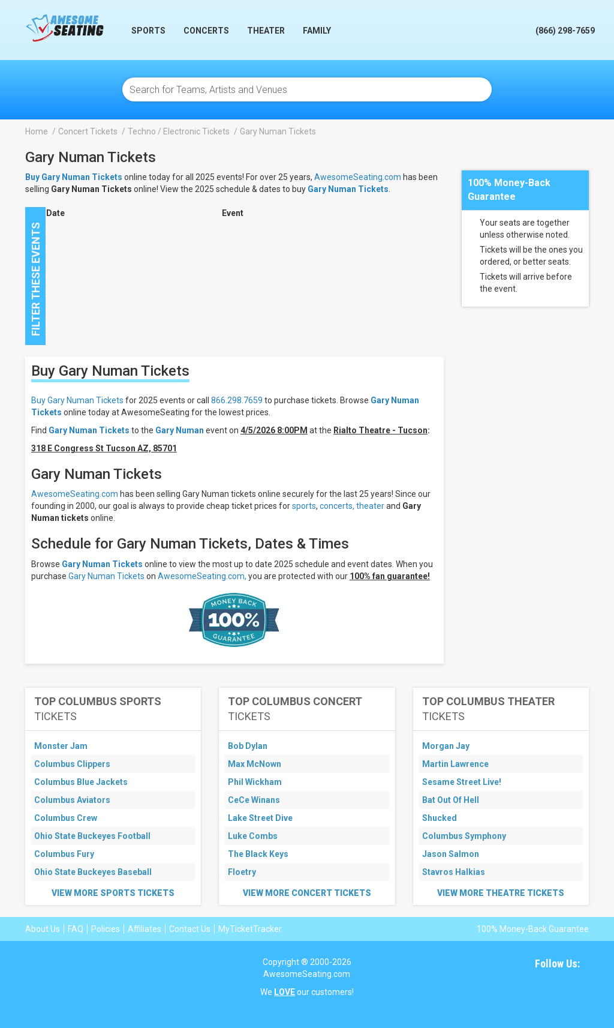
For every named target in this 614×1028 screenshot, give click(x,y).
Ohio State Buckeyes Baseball (93, 872)
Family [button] (317, 30)
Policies (105, 929)
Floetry (242, 872)
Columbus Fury (64, 854)
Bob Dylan (247, 746)
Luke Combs (253, 836)
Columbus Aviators (72, 800)
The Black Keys (258, 854)
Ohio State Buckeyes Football (92, 836)
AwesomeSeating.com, (202, 576)
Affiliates (144, 929)
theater (370, 506)
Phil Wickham (255, 782)
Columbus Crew (65, 818)
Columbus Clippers (72, 764)
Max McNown (254, 764)
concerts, (337, 506)
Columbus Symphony (464, 836)
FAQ (75, 929)
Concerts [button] (206, 30)
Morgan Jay (445, 746)
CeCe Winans (254, 800)
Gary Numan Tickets (348, 189)
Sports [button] (148, 30)
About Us (42, 929)
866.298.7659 (237, 400)
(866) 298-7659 (565, 30)
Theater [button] (266, 30)
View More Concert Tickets (307, 893)
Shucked (439, 818)
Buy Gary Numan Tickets (77, 400)
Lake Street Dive (260, 818)
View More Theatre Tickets (500, 893)
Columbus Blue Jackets (81, 782)
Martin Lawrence (455, 764)
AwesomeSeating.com (357, 177)
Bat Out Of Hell (450, 800)
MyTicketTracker (250, 929)
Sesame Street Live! (461, 782)
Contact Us (189, 929)
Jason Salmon (450, 854)
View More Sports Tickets (113, 893)
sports (304, 506)
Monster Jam (61, 746)
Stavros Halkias (453, 872)
